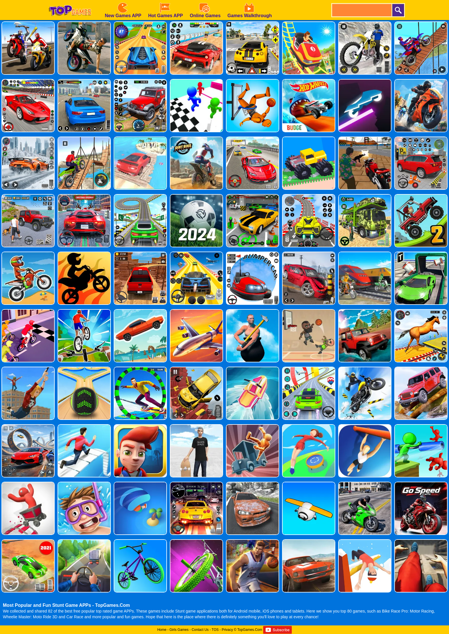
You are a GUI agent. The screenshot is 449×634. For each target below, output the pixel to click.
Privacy (227, 630)
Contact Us (200, 630)
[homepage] (70, 2)
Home (161, 630)
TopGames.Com (249, 630)
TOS (215, 630)
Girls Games (179, 630)
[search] (361, 10)
